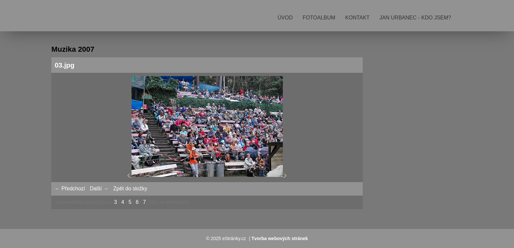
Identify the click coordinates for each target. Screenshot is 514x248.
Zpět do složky (130, 188)
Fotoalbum (319, 17)
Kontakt (357, 17)
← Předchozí (70, 188)
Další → (99, 188)
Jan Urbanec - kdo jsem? (415, 17)
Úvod (285, 17)
